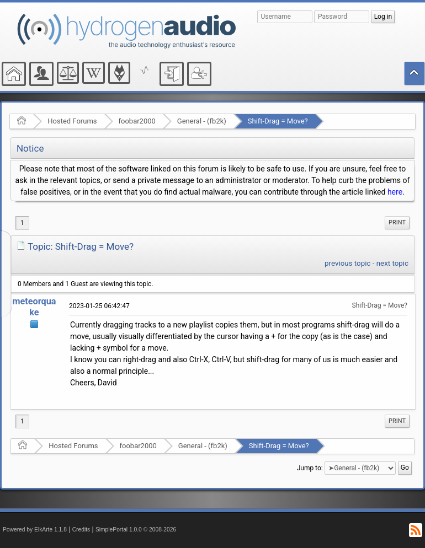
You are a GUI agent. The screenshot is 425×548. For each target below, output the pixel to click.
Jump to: (310, 468)
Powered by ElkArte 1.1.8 (35, 529)
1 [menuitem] (22, 223)
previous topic (347, 263)
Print (397, 222)
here (394, 191)
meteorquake (34, 307)
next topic (392, 263)
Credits (81, 529)
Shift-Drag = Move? (278, 121)
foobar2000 (137, 121)
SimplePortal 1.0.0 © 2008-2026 (135, 529)
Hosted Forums (72, 121)
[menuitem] (397, 222)
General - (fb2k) (201, 121)
